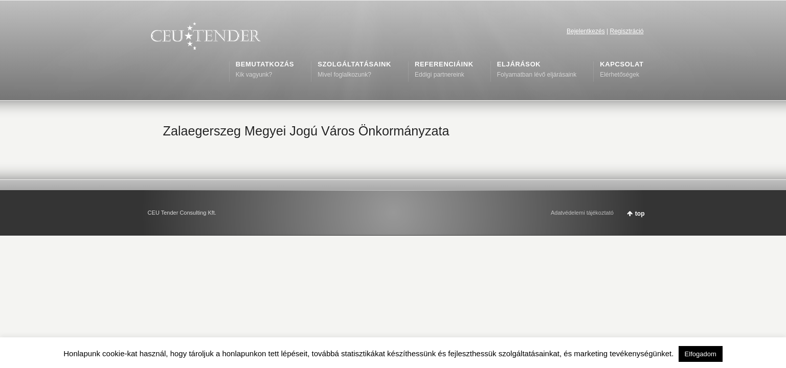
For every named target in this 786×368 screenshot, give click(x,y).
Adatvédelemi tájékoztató (582, 213)
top (640, 213)
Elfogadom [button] (700, 354)
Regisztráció (626, 31)
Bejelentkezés (586, 31)
